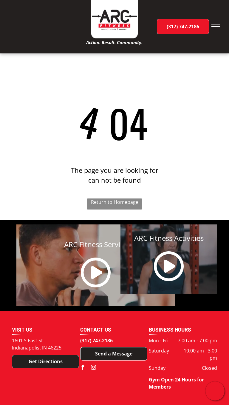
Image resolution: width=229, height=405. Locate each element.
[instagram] (93, 368)
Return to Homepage (114, 202)
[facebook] (82, 368)
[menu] (216, 26)
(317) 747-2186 (96, 340)
